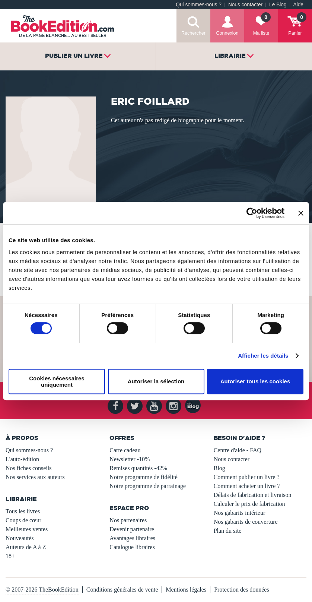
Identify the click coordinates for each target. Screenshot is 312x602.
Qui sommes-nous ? (199, 4)
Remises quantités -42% (138, 468)
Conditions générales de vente (122, 589)
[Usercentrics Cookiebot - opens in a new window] (251, 213)
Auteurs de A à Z (26, 547)
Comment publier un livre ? (247, 477)
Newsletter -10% (129, 459)
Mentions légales (186, 589)
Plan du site (228, 530)
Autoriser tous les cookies (255, 381)
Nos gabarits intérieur (239, 513)
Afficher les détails (263, 355)
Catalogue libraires (132, 547)
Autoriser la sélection (156, 381)
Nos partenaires (128, 520)
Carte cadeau (124, 450)
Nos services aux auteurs (35, 477)
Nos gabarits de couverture (246, 522)
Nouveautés (20, 538)
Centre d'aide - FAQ (237, 450)
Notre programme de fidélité (143, 477)
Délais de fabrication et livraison (253, 495)
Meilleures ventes (27, 529)
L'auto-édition (22, 459)
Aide (298, 4)
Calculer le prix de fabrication (249, 504)
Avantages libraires (132, 538)
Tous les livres (23, 511)
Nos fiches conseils (29, 468)
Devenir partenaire (131, 529)
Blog (219, 468)
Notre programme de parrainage (147, 486)
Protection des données (241, 589)
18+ (10, 556)
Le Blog (277, 4)
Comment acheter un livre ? (247, 486)
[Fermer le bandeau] (300, 213)
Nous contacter (245, 4)
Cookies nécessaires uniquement (56, 381)
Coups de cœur (23, 520)
